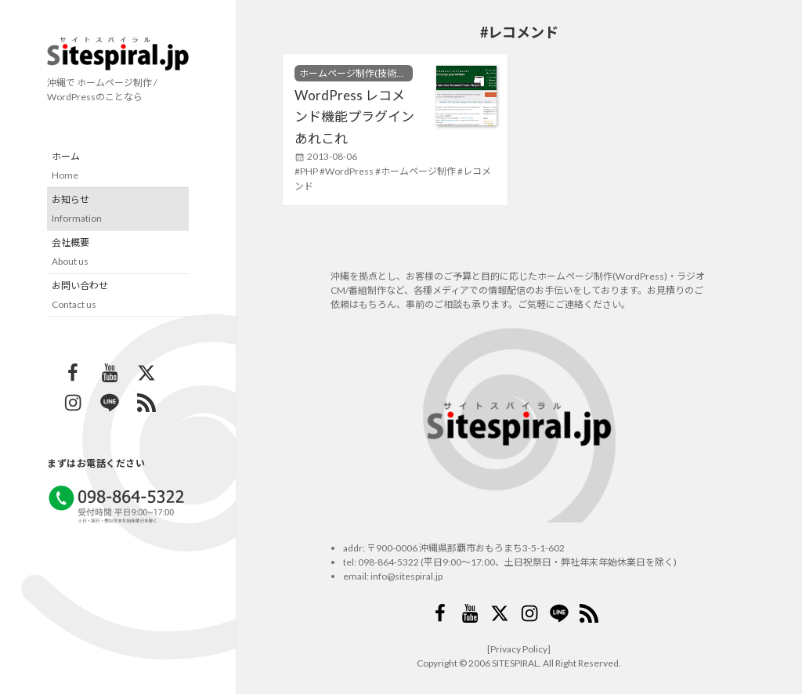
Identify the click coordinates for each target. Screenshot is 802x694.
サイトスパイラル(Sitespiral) (118, 53)
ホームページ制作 (418, 171)
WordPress (349, 171)
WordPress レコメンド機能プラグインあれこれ (354, 116)
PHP (309, 171)
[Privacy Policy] (519, 649)
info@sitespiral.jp (406, 576)
